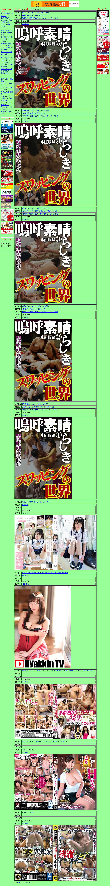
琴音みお (25, 407)
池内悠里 (25, 211)
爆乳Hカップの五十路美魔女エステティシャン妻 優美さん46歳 (44, 741)
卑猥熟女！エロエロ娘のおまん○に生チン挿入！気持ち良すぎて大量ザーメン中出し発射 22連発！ (58, 671)
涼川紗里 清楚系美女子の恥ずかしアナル (37, 502)
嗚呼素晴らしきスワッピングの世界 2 (35, 306)
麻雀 (2, 81)
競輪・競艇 (9, 79)
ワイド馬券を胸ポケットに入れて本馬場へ (6, 60)
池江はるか (43, 211)
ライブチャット (6, 107)
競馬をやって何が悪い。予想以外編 (6, 33)
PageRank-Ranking (7, 43)
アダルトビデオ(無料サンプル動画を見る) (7, 98)
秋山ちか (42, 15)
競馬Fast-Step (5, 73)
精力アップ (5, 105)
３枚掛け (4, 41)
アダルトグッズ (6, 103)
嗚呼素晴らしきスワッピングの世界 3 (35, 208)
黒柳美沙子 (34, 15)
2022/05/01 (25, 24)
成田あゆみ (41, 309)
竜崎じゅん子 (52, 211)
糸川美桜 (42, 113)
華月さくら (41, 407)
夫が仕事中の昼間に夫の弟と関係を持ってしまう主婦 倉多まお (45, 573)
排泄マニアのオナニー (30, 812)
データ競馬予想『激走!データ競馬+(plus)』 (7, 47)
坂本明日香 (26, 113)
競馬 (2, 79)
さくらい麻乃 (33, 211)
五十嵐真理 (33, 407)
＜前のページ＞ (19, 883)
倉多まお (25, 575)
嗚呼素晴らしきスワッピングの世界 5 (35, 12)
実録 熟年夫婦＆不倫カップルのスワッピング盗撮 (40, 18)
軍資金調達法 (6, 92)
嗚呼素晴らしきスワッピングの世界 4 (35, 110)
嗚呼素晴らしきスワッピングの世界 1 (35, 404)
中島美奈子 (26, 309)
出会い (3, 109)
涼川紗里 (25, 505)
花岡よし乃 (34, 113)
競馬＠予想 (5, 18)
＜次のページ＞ (31, 883)
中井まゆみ (26, 15)
